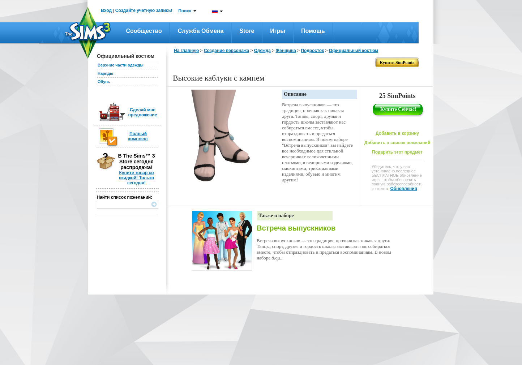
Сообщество (144, 31)
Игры (277, 31)
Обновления (403, 188)
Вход (106, 10)
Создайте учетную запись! (143, 10)
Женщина (285, 50)
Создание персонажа (226, 50)
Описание (295, 94)
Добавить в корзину (397, 133)
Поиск (184, 10)
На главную (186, 50)
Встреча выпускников (296, 228)
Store (246, 31)
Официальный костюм (353, 50)
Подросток (312, 50)
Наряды (105, 73)
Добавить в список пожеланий (397, 142)
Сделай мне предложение (142, 112)
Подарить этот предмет (397, 152)
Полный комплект (138, 136)
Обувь (104, 82)
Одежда (262, 50)
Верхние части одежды (121, 65)
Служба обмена (201, 31)
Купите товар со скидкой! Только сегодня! (136, 177)
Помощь (313, 31)
